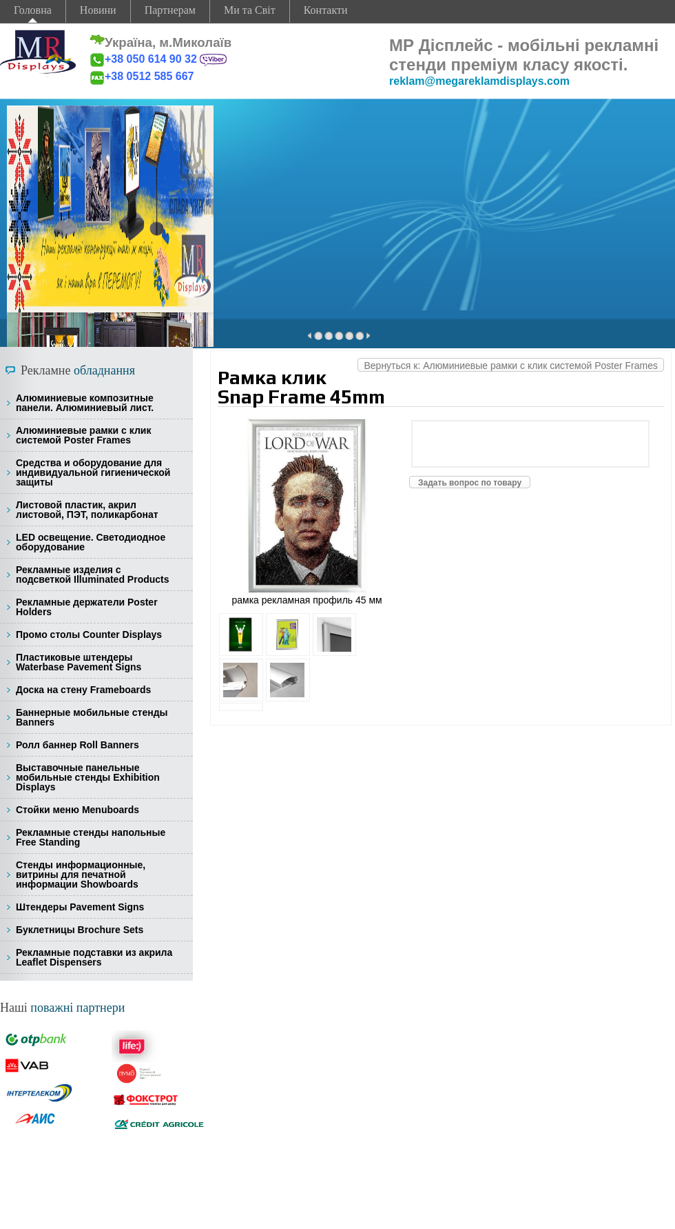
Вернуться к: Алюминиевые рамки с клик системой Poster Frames (511, 365)
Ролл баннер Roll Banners (77, 744)
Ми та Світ (250, 10)
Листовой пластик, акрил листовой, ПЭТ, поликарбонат (87, 509)
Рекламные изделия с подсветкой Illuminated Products (92, 574)
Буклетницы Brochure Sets (79, 929)
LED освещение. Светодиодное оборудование (90, 542)
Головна (33, 10)
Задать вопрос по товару (469, 483)
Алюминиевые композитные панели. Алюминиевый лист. (85, 402)
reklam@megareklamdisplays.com (479, 81)
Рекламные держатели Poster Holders (87, 607)
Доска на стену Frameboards (83, 689)
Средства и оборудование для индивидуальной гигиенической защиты (93, 472)
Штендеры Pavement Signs (80, 906)
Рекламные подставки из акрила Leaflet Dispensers (94, 957)
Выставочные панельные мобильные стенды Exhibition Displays (88, 777)
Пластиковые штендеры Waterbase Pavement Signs (78, 662)
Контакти (326, 10)
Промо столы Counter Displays (89, 634)
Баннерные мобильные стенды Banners (91, 717)
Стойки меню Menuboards (77, 809)
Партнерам (170, 10)
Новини (98, 10)
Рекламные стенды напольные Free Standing (90, 837)
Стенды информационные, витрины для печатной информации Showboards (80, 874)
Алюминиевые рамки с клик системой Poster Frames (83, 435)
